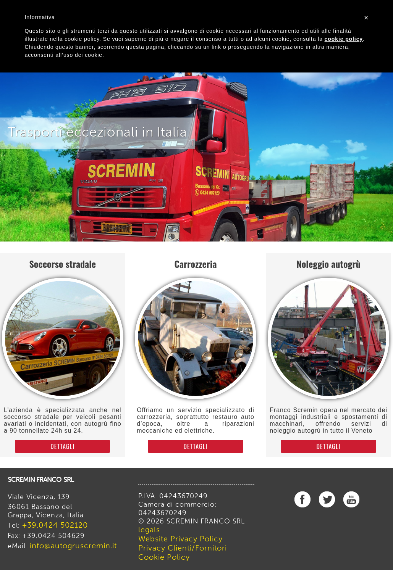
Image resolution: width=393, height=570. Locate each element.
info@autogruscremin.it (73, 546)
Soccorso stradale (62, 264)
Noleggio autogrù (328, 264)
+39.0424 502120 (55, 526)
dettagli (62, 446)
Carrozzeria (195, 264)
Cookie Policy (164, 558)
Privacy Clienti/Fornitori (182, 548)
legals (149, 530)
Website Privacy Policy (180, 539)
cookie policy (344, 39)
